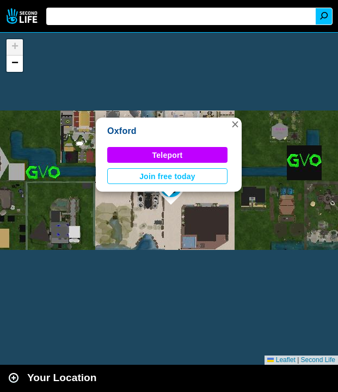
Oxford (122, 131)
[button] (235, 124)
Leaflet (281, 360)
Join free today (167, 176)
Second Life (23, 16)
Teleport (167, 155)
